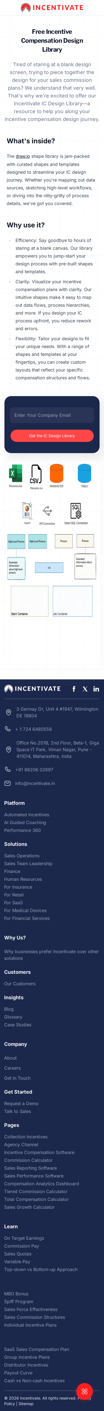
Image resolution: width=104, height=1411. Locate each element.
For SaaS (13, 902)
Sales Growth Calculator (29, 1207)
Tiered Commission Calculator (35, 1191)
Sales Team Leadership (28, 863)
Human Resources (23, 879)
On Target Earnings (24, 1238)
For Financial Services (27, 918)
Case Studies (17, 1024)
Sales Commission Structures (34, 1317)
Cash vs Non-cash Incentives (34, 1380)
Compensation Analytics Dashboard (41, 1183)
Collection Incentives (25, 1136)
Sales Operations (21, 855)
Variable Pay (17, 1261)
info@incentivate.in (35, 783)
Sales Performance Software (34, 1176)
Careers (12, 1068)
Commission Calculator (28, 1160)
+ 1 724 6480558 (33, 729)
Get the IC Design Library (52, 435)
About (10, 1058)
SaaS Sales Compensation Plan (36, 1349)
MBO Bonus (16, 1293)
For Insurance (18, 887)
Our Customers (19, 983)
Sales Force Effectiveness (30, 1309)
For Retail (14, 895)
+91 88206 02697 (34, 769)
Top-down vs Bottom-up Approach (40, 1269)
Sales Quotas (17, 1254)
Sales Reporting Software (30, 1168)
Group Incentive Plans (27, 1357)
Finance (12, 871)
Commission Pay (21, 1246)
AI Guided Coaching (25, 822)
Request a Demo (21, 1103)
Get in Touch (17, 1078)
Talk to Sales (17, 1111)
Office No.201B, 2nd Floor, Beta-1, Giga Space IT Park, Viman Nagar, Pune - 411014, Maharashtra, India (57, 749)
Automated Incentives (26, 814)
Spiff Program (18, 1301)
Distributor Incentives (26, 1365)
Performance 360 (22, 830)
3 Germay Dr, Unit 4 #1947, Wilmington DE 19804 (57, 712)
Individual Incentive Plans (30, 1325)
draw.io (23, 156)
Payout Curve (18, 1373)
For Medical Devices (25, 910)
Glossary (13, 1017)
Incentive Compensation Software (39, 1152)
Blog (9, 1009)
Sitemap (26, 1403)
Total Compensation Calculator (36, 1199)
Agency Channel (21, 1144)
